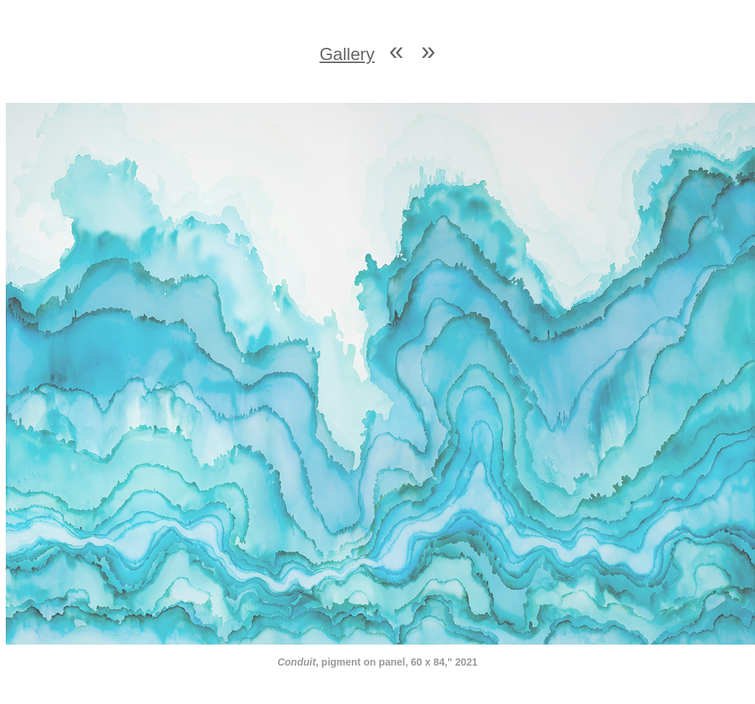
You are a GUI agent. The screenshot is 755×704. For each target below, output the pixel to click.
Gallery (346, 54)
